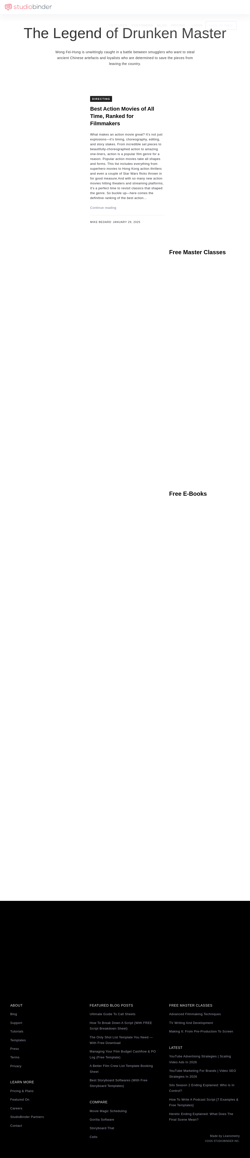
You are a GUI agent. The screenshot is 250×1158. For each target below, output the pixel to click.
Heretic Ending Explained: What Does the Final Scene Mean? (201, 1116)
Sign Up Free (229, 7)
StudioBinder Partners (27, 1117)
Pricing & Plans (22, 1091)
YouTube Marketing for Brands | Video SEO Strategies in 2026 (202, 1073)
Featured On (20, 1099)
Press (14, 1049)
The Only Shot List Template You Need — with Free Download (121, 1040)
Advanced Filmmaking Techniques (195, 1014)
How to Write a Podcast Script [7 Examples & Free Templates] (204, 1102)
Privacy (15, 1066)
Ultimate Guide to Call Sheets (112, 1014)
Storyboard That (102, 1128)
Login (205, 7)
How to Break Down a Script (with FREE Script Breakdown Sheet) (121, 1025)
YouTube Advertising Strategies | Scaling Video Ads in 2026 (200, 1059)
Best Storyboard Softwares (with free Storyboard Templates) (118, 1083)
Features (126, 7)
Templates (18, 1040)
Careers (16, 1108)
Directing (101, 98)
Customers (150, 7)
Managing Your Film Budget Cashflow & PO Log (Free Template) (123, 1054)
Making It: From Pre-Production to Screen (201, 1031)
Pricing (186, 7)
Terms (15, 1057)
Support (16, 1023)
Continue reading (103, 208)
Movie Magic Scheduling (108, 1111)
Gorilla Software (102, 1119)
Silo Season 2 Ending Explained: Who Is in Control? (202, 1088)
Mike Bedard (100, 222)
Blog (170, 7)
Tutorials (16, 1031)
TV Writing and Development (191, 1023)
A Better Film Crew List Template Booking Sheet (121, 1068)
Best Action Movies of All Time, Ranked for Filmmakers (122, 116)
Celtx (93, 1137)
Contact (16, 1125)
